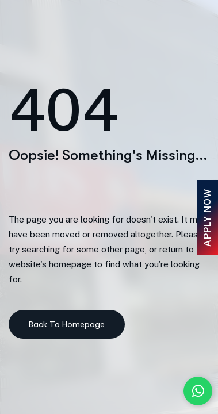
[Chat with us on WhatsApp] (197, 391)
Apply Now (207, 218)
